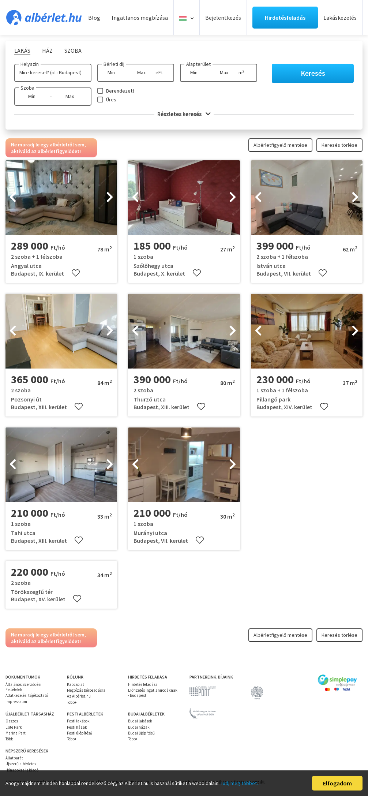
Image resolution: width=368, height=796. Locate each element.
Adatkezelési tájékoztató (26, 695)
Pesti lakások (78, 721)
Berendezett (120, 90)
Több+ (71, 702)
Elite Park (13, 727)
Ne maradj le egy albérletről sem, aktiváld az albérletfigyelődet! (48, 147)
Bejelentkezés (223, 17)
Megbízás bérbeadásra (86, 690)
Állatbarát (14, 758)
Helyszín (29, 64)
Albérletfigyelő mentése (280, 145)
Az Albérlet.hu (79, 696)
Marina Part (15, 733)
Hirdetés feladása (143, 684)
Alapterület (198, 64)
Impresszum (16, 701)
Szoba (27, 88)
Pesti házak (77, 727)
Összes (11, 721)
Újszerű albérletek (21, 763)
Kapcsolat (75, 684)
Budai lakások (140, 721)
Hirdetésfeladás (285, 17)
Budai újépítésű (141, 733)
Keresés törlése (339, 145)
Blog (94, 17)
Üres (111, 99)
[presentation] (12, 197)
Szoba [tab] (73, 50)
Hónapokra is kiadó (21, 770)
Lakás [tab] (22, 50)
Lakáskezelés (340, 17)
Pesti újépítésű (79, 733)
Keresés (313, 73)
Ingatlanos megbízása (140, 17)
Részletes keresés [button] (184, 113)
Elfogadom (337, 783)
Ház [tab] (47, 50)
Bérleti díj (114, 64)
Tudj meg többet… (241, 783)
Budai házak (139, 727)
